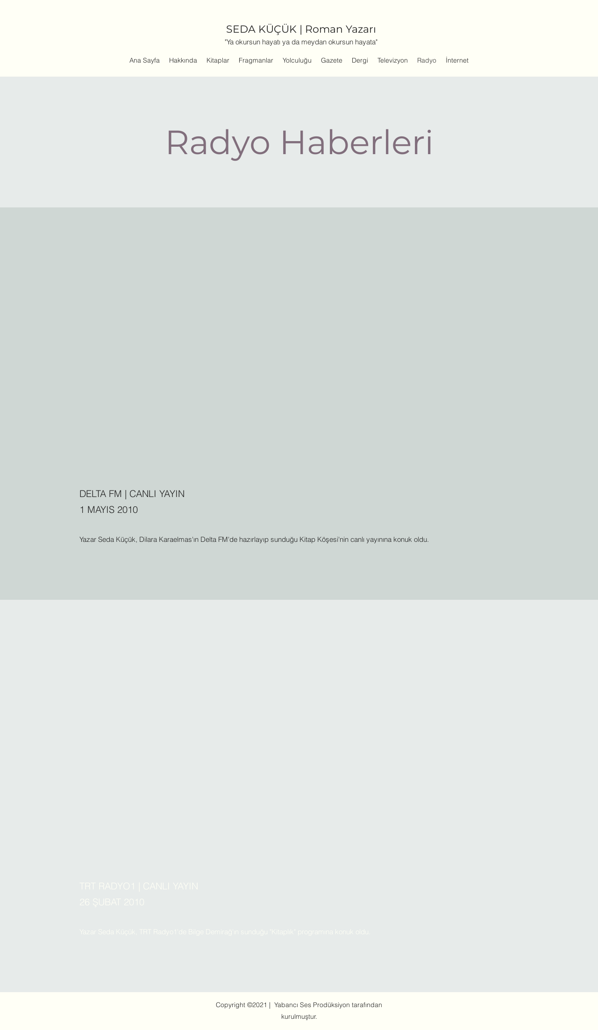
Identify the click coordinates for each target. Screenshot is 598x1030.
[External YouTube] (299, 357)
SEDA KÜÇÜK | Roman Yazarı (301, 29)
